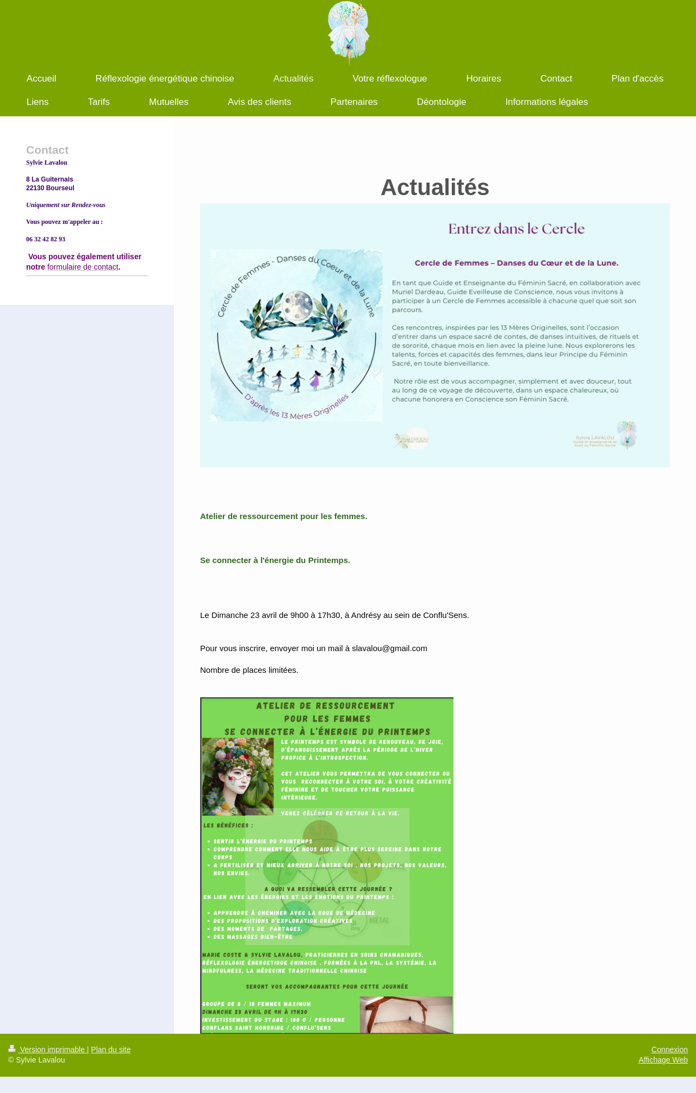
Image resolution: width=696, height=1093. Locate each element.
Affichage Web (663, 1059)
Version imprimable (47, 1049)
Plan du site (110, 1049)
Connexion (669, 1049)
